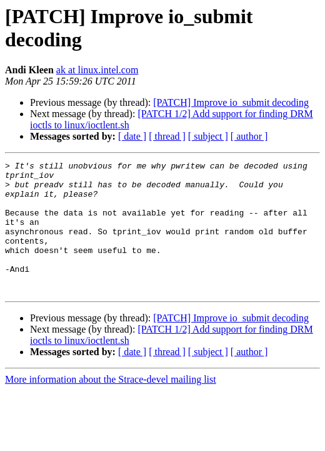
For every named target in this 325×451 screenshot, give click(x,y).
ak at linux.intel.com (97, 70)
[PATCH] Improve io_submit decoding (231, 102)
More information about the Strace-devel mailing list (110, 405)
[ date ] (132, 136)
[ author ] (249, 136)
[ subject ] (208, 136)
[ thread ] (167, 136)
